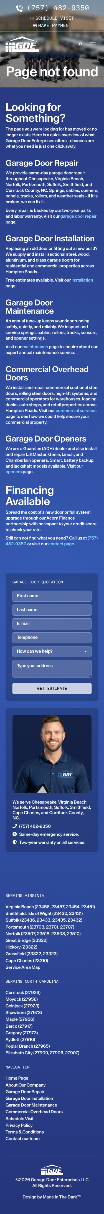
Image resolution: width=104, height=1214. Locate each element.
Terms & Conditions (25, 1132)
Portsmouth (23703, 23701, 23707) (40, 927)
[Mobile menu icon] (92, 44)
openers (14, 471)
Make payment (52, 26)
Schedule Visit (20, 1118)
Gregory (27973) (22, 1032)
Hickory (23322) (21, 947)
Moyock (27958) (22, 999)
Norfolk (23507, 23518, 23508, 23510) (43, 933)
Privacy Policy (19, 1125)
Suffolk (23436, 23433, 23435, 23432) (44, 920)
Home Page (17, 1078)
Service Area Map (23, 967)
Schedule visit (52, 18)
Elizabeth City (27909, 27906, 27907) (42, 1052)
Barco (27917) (19, 1026)
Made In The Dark (60, 1197)
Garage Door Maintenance (31, 1105)
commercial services (76, 410)
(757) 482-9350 (52, 8)
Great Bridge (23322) (26, 940)
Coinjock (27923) (22, 1006)
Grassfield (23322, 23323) (32, 953)
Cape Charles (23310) (27, 960)
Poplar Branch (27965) (28, 1046)
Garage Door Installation (29, 1098)
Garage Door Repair (25, 1091)
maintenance (35, 346)
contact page (61, 543)
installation (82, 280)
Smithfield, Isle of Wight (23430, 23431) (44, 913)
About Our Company (25, 1085)
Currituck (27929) (23, 992)
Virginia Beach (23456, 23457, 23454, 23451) (50, 906)
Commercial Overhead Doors (34, 1111)
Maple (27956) (20, 1019)
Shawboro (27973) (24, 1012)
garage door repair (78, 216)
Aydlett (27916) (20, 1039)
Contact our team (23, 1138)
